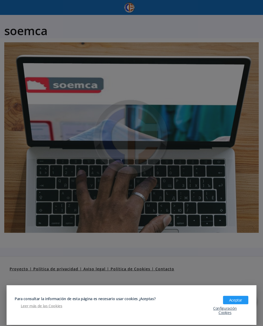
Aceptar (235, 300)
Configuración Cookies (225, 310)
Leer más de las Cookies (41, 305)
